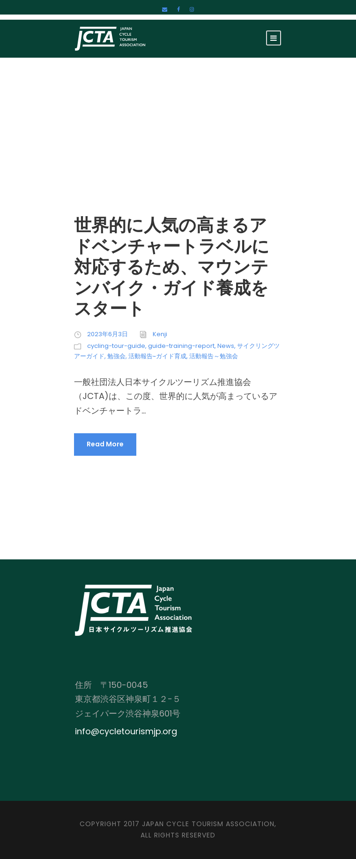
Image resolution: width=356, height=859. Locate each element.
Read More (105, 444)
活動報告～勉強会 (213, 356)
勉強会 (116, 356)
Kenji (160, 334)
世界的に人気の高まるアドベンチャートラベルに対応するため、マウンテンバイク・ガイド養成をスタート (171, 267)
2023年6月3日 (107, 334)
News (225, 345)
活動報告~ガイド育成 (157, 356)
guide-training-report (181, 345)
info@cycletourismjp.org (126, 731)
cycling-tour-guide (116, 345)
